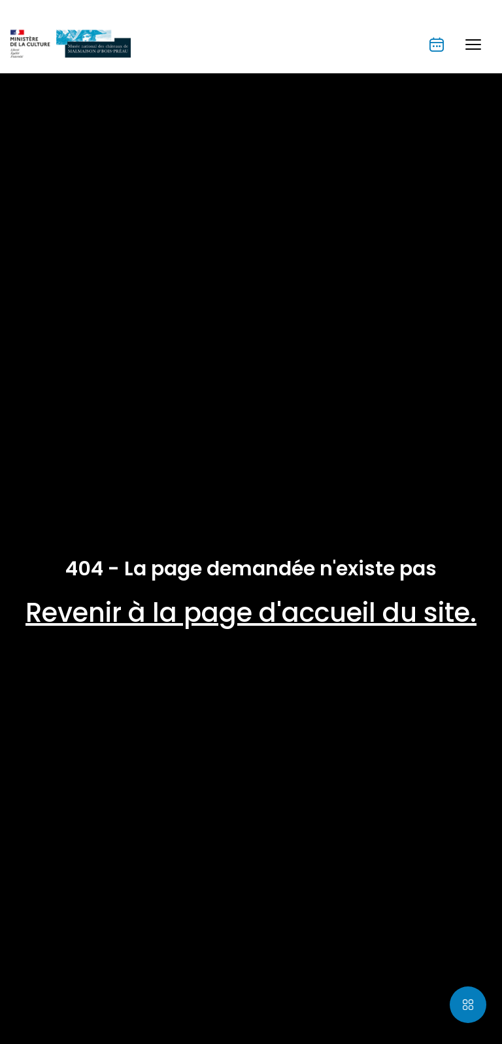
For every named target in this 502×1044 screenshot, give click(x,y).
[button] (473, 44)
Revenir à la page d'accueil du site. (251, 612)
